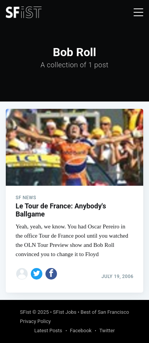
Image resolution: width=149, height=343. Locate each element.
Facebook (81, 330)
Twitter (107, 330)
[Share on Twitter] (36, 273)
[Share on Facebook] (51, 273)
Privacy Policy (35, 321)
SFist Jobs (65, 312)
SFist (25, 312)
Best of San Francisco (104, 312)
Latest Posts (48, 330)
